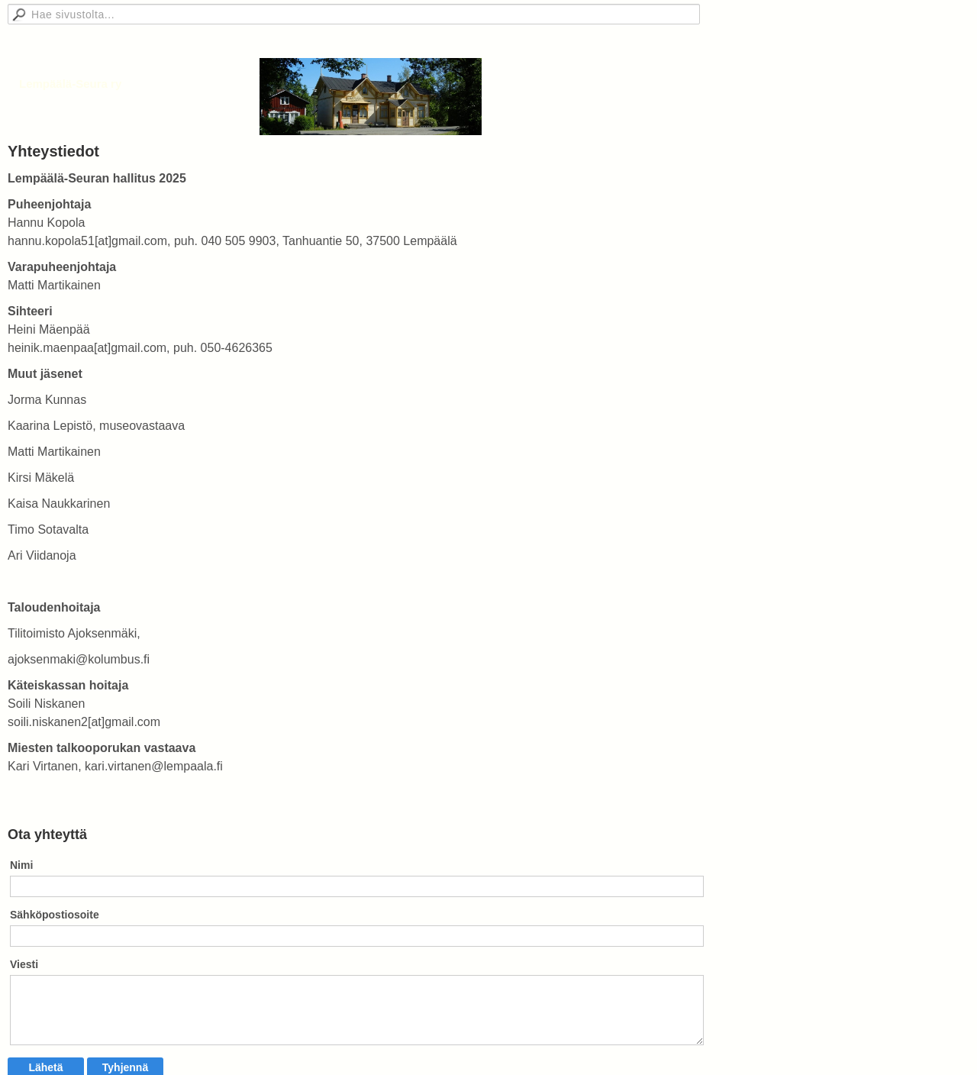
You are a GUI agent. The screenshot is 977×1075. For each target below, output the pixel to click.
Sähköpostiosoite (54, 915)
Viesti (24, 964)
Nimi (21, 865)
